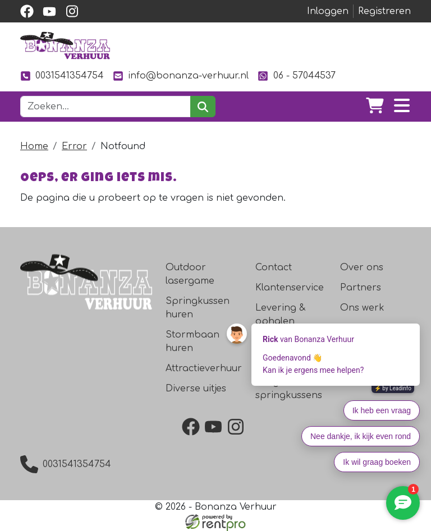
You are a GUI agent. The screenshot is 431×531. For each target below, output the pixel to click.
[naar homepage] (65, 45)
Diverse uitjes (196, 389)
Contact (273, 267)
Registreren (384, 11)
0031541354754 (62, 76)
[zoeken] (203, 106)
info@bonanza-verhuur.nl (181, 76)
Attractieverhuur (204, 368)
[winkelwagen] (375, 106)
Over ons (361, 267)
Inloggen (328, 11)
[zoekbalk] (105, 106)
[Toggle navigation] (402, 106)
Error (74, 146)
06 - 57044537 (296, 76)
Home (34, 146)
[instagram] (72, 11)
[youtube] (49, 11)
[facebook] (27, 11)
